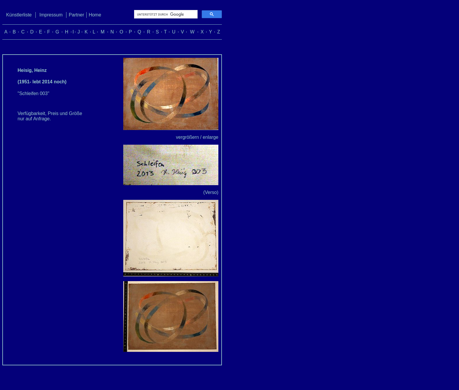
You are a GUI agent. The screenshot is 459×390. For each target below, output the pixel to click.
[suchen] (165, 14)
